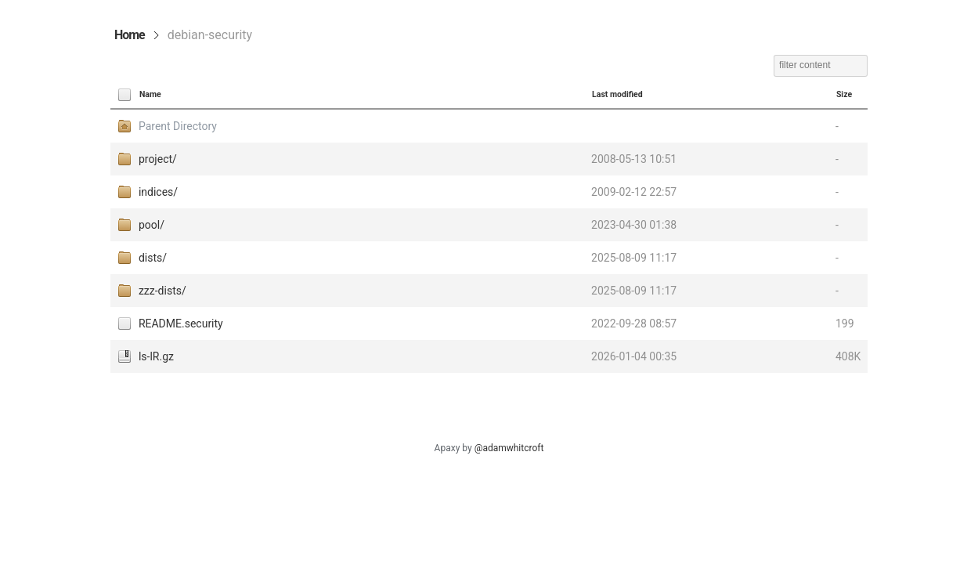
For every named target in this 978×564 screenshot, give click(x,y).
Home (129, 34)
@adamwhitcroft (509, 448)
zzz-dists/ (162, 290)
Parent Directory (178, 126)
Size (844, 94)
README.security (181, 323)
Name (150, 94)
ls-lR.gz (156, 356)
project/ (158, 159)
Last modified (617, 94)
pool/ (151, 225)
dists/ (153, 257)
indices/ (158, 192)
